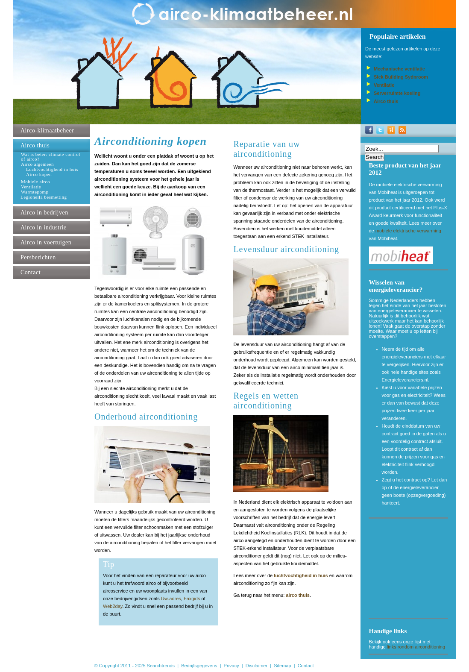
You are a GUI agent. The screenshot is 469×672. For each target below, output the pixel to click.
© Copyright (106, 665)
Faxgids (192, 598)
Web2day (112, 606)
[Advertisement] (411, 570)
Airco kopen (39, 174)
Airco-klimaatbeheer (47, 130)
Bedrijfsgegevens (199, 665)
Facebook (369, 130)
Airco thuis (35, 145)
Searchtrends (161, 665)
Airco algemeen (37, 164)
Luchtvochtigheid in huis (52, 169)
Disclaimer (256, 665)
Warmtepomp (35, 192)
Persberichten (38, 257)
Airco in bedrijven (44, 212)
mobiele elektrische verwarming (408, 230)
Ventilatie (31, 187)
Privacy (231, 665)
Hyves (391, 130)
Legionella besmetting (44, 197)
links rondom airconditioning (416, 646)
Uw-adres (171, 598)
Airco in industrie (44, 227)
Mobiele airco (35, 181)
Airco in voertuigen (46, 242)
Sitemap (282, 665)
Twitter (380, 130)
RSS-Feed (402, 130)
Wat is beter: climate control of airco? (50, 156)
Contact (31, 272)
